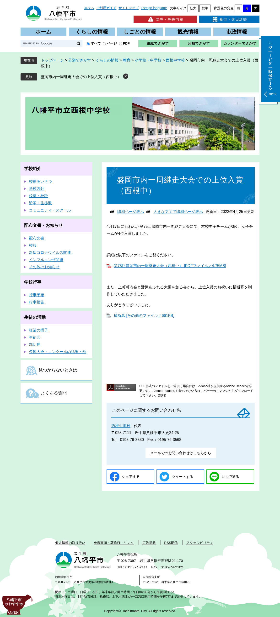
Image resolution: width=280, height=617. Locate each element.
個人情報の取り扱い (70, 543)
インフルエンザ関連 (46, 260)
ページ (112, 43)
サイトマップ (128, 8)
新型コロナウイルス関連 (50, 253)
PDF (126, 43)
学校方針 (36, 189)
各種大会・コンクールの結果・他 (57, 352)
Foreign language (154, 8)
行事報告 (36, 302)
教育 (126, 60)
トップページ (52, 60)
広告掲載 (149, 543)
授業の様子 (38, 330)
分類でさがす (199, 43)
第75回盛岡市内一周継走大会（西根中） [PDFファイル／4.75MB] (170, 266)
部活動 (34, 345)
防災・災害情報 (165, 19)
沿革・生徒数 (40, 203)
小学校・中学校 (148, 60)
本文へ (89, 8)
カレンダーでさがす (240, 43)
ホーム (43, 32)
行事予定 (36, 295)
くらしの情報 (91, 32)
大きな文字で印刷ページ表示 (178, 212)
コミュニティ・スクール (50, 210)
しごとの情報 (140, 32)
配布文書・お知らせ (43, 225)
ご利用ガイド (106, 8)
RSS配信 (171, 543)
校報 (33, 245)
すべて (96, 43)
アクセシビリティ (199, 543)
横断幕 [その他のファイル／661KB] (144, 316)
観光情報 (188, 32)
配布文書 (36, 238)
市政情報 (236, 32)
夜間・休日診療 (229, 19)
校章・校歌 (38, 196)
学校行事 (32, 282)
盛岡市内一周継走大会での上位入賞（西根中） (81, 77)
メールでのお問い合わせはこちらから (180, 453)
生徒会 (34, 337)
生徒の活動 (35, 317)
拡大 (193, 8)
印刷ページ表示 (130, 212)
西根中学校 (175, 60)
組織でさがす (158, 43)
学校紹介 (32, 168)
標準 (205, 8)
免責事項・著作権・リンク (114, 543)
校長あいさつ (40, 181)
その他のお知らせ (44, 267)
